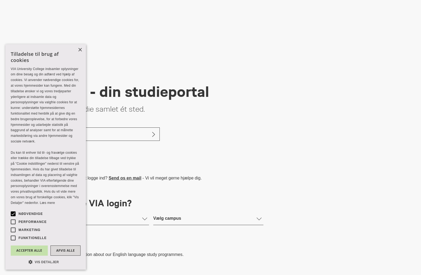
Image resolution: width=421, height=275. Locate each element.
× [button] (80, 50)
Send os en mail (125, 178)
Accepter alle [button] (29, 250)
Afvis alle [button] (65, 250)
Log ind (51, 134)
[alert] (45, 157)
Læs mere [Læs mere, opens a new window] (47, 203)
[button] (46, 261)
